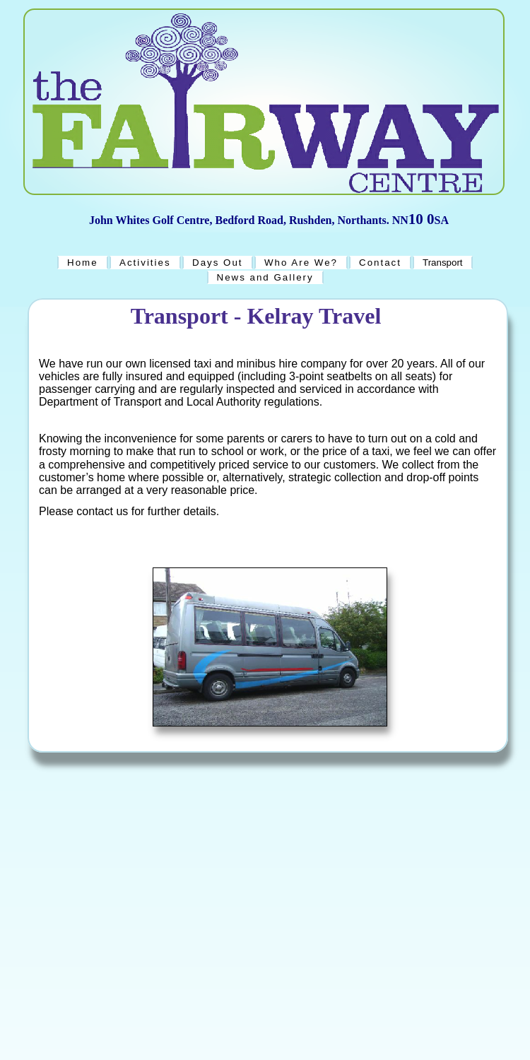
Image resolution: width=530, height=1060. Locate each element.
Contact (380, 262)
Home (82, 262)
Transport (443, 262)
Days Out (217, 262)
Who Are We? (301, 262)
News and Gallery (265, 277)
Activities (145, 262)
